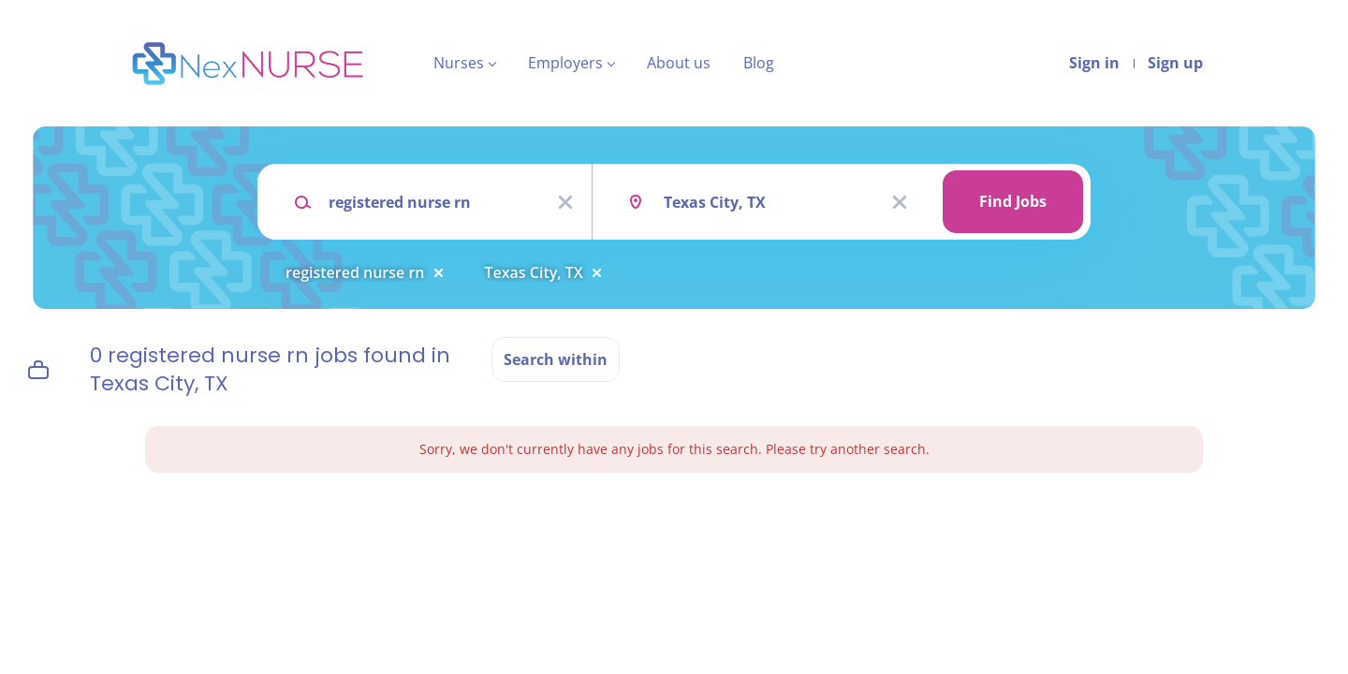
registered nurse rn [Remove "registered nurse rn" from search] (355, 272)
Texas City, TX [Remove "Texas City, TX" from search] (534, 272)
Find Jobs (1013, 201)
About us (679, 62)
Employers (565, 62)
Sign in (1094, 62)
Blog (758, 62)
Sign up (1175, 62)
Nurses (458, 62)
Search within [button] (556, 359)
